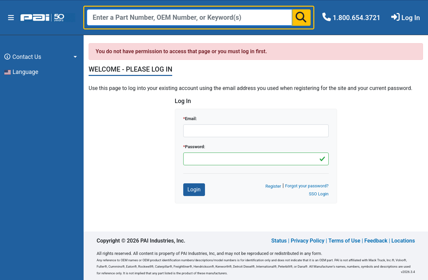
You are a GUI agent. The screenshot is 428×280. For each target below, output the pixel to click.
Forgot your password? (307, 185)
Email (190, 118)
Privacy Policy (307, 241)
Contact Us (21, 57)
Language (21, 72)
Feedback (376, 241)
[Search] (189, 17)
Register (273, 186)
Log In (411, 18)
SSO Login (319, 193)
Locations (403, 241)
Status (279, 241)
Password (194, 146)
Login (194, 189)
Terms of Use (344, 241)
